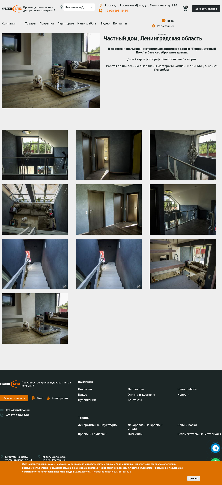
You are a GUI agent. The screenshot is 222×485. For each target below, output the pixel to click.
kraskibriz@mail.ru (17, 410)
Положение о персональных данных (111, 471)
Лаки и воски (187, 425)
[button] (35, 179)
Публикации (87, 400)
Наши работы (87, 23)
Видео (105, 23)
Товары (30, 23)
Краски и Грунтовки (92, 434)
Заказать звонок (206, 9)
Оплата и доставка (141, 394)
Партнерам (65, 23)
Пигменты (135, 434)
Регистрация (165, 26)
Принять (193, 478)
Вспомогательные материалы (199, 434)
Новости (183, 394)
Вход (170, 20)
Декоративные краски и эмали (145, 427)
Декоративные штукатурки (98, 425)
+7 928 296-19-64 (116, 10)
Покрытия (47, 23)
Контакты (120, 23)
